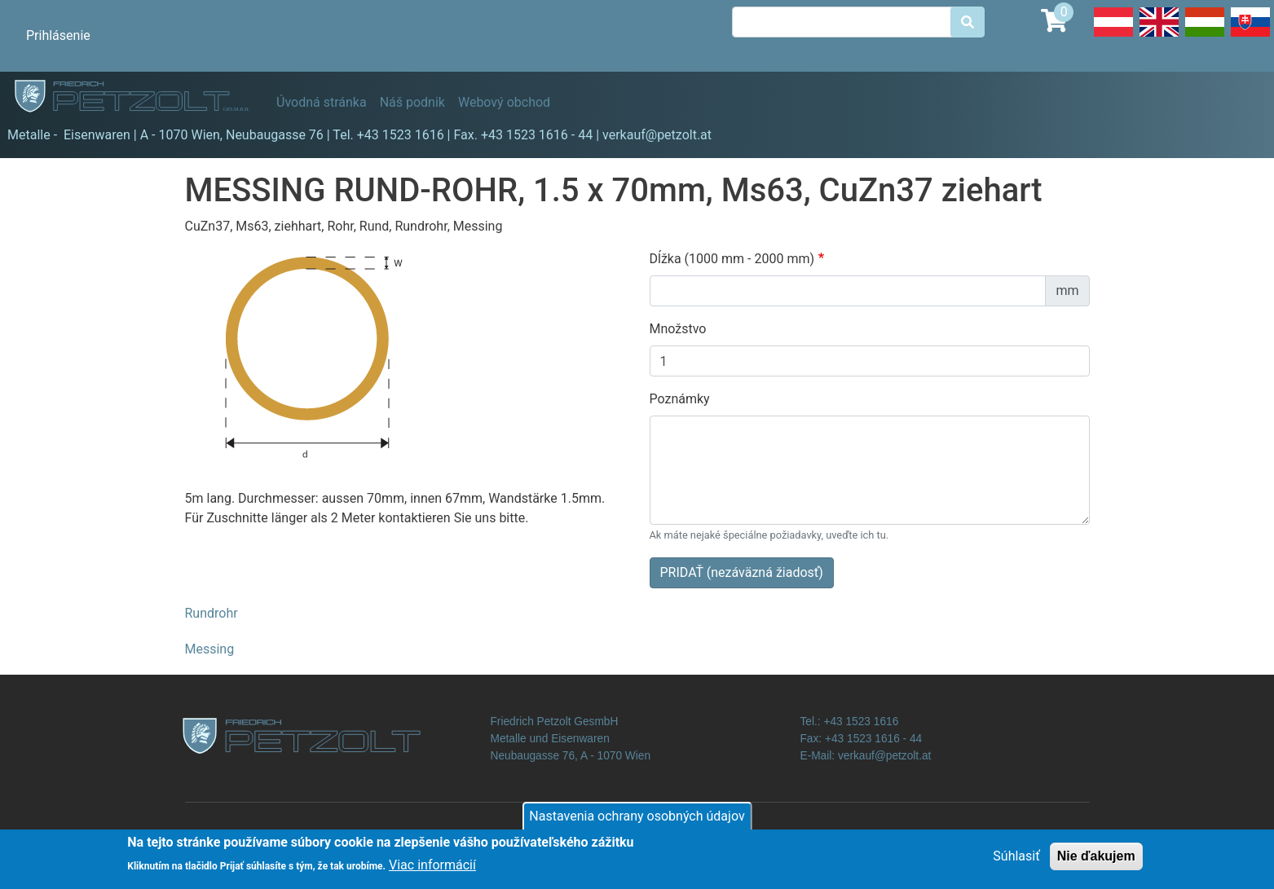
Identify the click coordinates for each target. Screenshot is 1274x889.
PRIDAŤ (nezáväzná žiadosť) (741, 572)
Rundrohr (211, 613)
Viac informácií (432, 870)
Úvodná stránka (321, 102)
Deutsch (1113, 36)
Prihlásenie (58, 35)
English (1159, 36)
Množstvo (678, 329)
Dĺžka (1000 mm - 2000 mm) (732, 258)
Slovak (1250, 36)
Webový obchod (504, 102)
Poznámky (680, 399)
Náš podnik (412, 102)
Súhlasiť (1016, 861)
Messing (210, 649)
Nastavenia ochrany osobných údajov (636, 821)
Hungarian (1204, 36)
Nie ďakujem (1096, 861)
